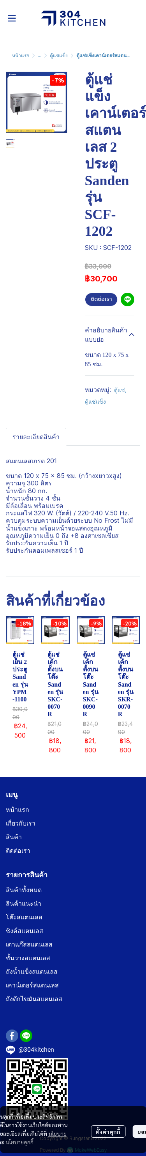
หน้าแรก (20, 55)
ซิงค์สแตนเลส (24, 930)
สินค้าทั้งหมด (24, 889)
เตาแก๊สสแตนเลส (29, 944)
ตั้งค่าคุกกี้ (108, 1131)
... (39, 55)
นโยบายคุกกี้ (19, 1141)
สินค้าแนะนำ (23, 903)
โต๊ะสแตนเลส (24, 917)
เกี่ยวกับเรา (20, 823)
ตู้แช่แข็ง (59, 55)
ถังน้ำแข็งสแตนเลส (32, 971)
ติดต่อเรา (101, 299)
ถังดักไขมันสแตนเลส (34, 998)
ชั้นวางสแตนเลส (28, 958)
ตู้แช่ (120, 390)
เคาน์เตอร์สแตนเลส (32, 985)
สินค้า (14, 837)
